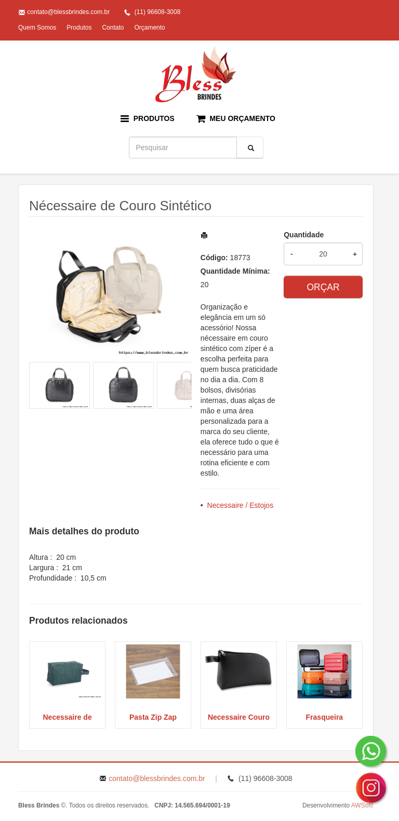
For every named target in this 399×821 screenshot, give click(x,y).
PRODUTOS (148, 119)
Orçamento (149, 27)
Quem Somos (37, 27)
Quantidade (304, 235)
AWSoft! (362, 805)
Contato (113, 27)
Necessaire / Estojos (240, 505)
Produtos (78, 27)
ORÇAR (323, 287)
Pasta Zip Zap (153, 717)
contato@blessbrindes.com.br (68, 12)
